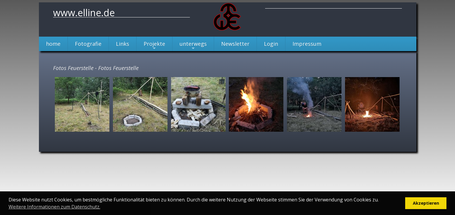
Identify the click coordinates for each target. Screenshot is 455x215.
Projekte (154, 45)
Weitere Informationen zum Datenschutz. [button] (54, 206)
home (53, 43)
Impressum (307, 43)
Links (122, 43)
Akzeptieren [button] (426, 203)
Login (271, 43)
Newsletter (235, 43)
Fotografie (88, 43)
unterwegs (193, 45)
